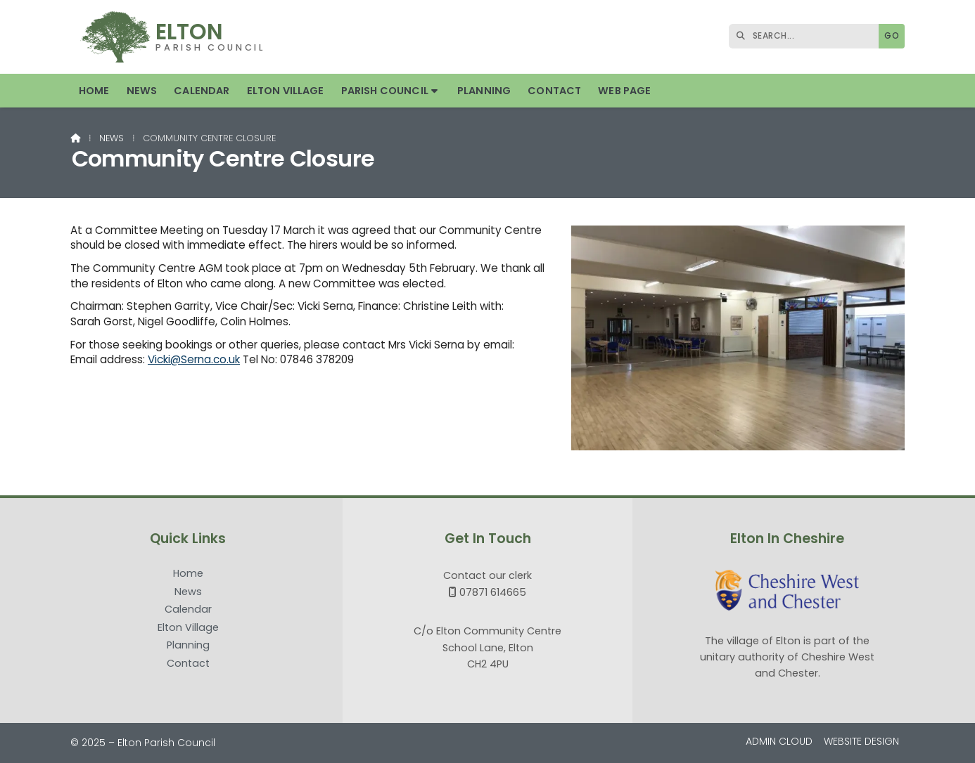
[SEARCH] (807, 36)
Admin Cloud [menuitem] (779, 741)
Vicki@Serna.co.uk (194, 359)
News (111, 138)
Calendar (188, 610)
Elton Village (188, 628)
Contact (188, 663)
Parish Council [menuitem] (384, 91)
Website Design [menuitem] (861, 741)
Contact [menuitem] (554, 91)
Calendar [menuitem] (201, 91)
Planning (188, 645)
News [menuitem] (142, 91)
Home (188, 574)
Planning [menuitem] (484, 91)
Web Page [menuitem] (624, 91)
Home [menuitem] (94, 91)
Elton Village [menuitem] (285, 91)
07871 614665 (492, 592)
